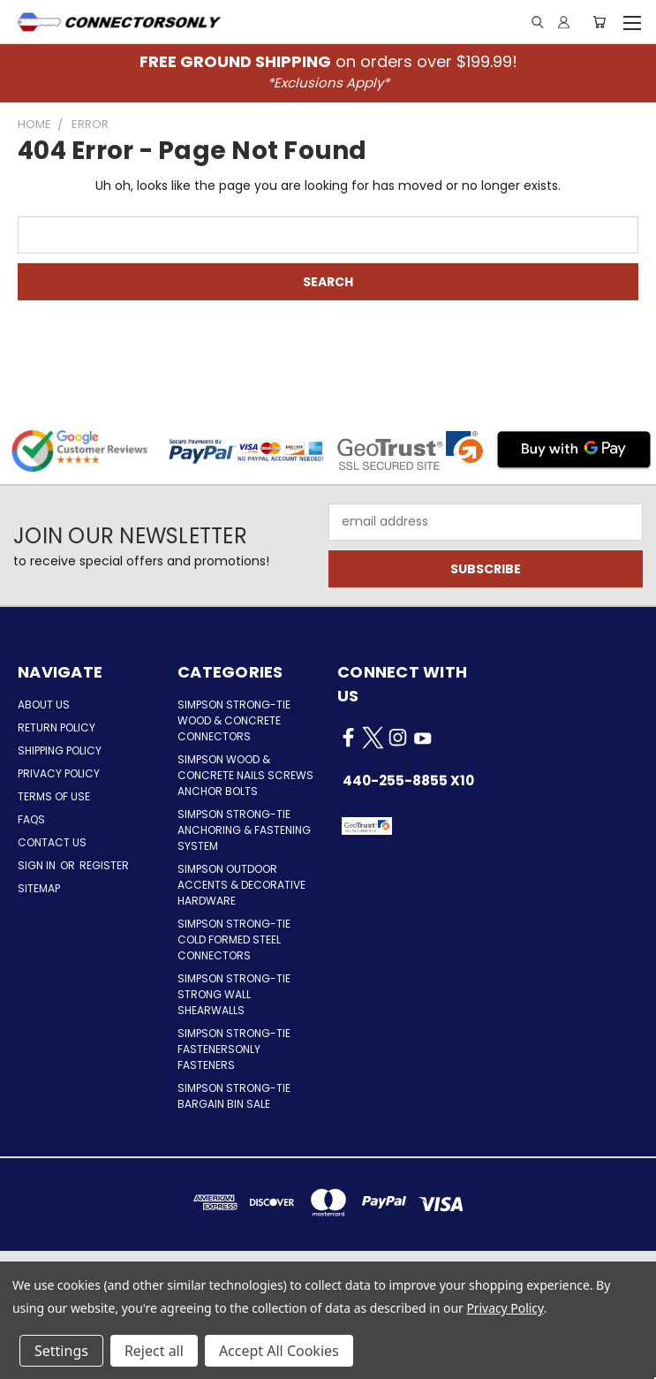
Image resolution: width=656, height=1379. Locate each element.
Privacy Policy (59, 773)
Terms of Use (54, 796)
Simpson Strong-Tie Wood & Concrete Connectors (233, 720)
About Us (44, 704)
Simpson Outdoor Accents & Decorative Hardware (241, 884)
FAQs (31, 819)
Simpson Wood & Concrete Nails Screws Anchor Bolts (245, 775)
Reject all (154, 1350)
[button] (437, 826)
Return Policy (56, 727)
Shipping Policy (60, 750)
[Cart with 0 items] (599, 22)
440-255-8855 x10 (408, 780)
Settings (61, 1350)
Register (104, 865)
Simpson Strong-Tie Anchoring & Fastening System (244, 830)
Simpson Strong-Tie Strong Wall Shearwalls (233, 994)
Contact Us (52, 842)
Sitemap (39, 888)
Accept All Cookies (279, 1350)
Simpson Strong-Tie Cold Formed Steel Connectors (233, 939)
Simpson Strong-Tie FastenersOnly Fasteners (233, 1049)
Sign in (38, 865)
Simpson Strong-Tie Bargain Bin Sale (233, 1095)
